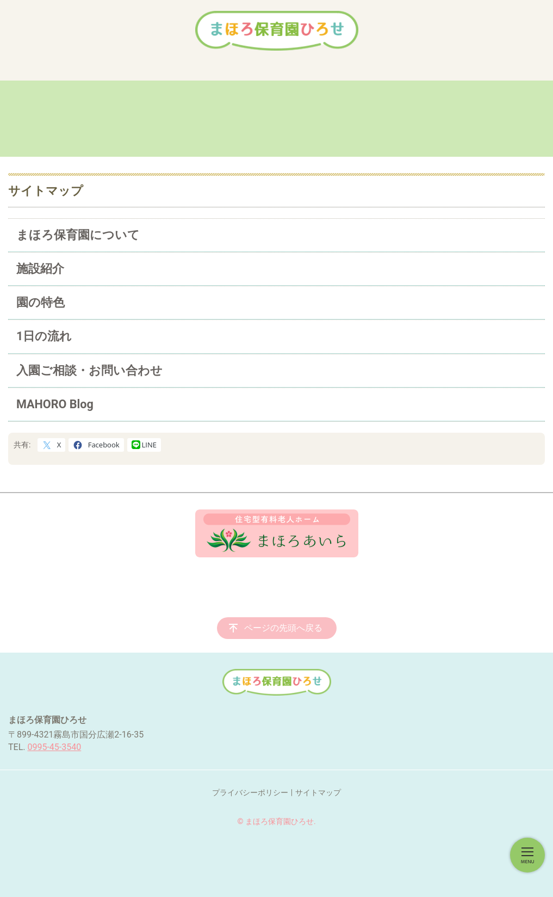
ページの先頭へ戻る (283, 628)
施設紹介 (40, 268)
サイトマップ (318, 792)
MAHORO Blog (55, 404)
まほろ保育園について (78, 235)
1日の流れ (44, 336)
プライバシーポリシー (250, 792)
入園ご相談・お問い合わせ (89, 370)
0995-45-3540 (54, 747)
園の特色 (40, 302)
